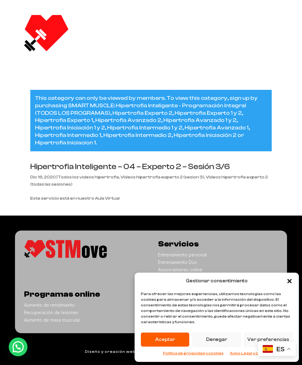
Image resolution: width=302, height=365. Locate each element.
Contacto (245, 37)
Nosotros (166, 25)
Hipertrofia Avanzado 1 (217, 127)
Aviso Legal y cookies (250, 353)
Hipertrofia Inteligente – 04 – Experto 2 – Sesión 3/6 (130, 166)
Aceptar (165, 339)
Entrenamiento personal (182, 254)
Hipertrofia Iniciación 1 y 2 (70, 127)
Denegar (216, 339)
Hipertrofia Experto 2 (142, 113)
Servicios (202, 25)
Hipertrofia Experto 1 (64, 120)
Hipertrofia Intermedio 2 (137, 135)
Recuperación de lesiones (51, 312)
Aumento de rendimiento (49, 305)
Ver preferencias (268, 339)
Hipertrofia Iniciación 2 (205, 135)
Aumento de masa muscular (52, 320)
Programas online (181, 38)
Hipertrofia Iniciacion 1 (65, 142)
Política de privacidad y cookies (193, 353)
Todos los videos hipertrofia (88, 177)
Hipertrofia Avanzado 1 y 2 (199, 120)
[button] (289, 281)
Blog (221, 37)
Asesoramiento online (180, 269)
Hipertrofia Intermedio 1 (68, 135)
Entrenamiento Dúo (177, 262)
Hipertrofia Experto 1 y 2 (208, 113)
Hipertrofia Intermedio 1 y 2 (144, 127)
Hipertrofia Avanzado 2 (128, 120)
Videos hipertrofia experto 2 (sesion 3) (162, 177)
